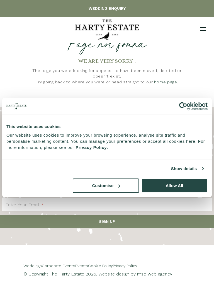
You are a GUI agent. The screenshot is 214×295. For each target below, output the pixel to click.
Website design (113, 274)
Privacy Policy (125, 265)
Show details (184, 168)
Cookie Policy (100, 265)
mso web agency (154, 274)
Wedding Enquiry (107, 8)
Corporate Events (58, 265)
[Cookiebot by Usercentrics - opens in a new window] (183, 106)
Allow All (174, 185)
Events (81, 265)
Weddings (32, 265)
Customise (106, 185)
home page (165, 82)
